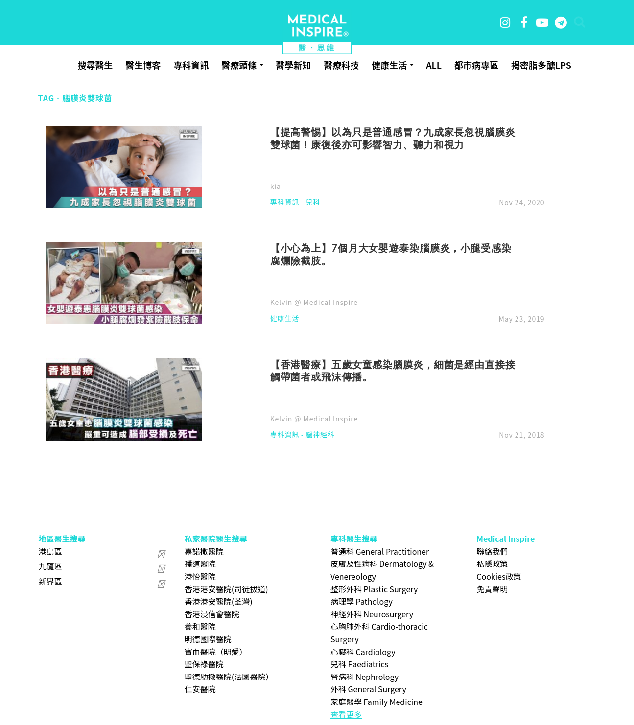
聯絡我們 (492, 551)
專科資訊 (191, 64)
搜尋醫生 (95, 64)
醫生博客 (143, 64)
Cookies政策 (498, 576)
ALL (434, 64)
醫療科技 (341, 64)
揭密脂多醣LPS (541, 64)
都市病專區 (476, 64)
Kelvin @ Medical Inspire (314, 302)
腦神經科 (320, 435)
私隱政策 (492, 563)
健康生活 (389, 64)
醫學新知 (293, 64)
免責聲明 (492, 589)
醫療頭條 (239, 64)
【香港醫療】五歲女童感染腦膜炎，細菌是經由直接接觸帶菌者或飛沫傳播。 (393, 370)
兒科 (312, 202)
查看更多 (346, 714)
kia (275, 186)
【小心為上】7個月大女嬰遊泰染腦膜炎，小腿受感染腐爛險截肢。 (391, 254)
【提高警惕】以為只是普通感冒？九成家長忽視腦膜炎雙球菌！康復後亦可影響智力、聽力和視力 (393, 138)
